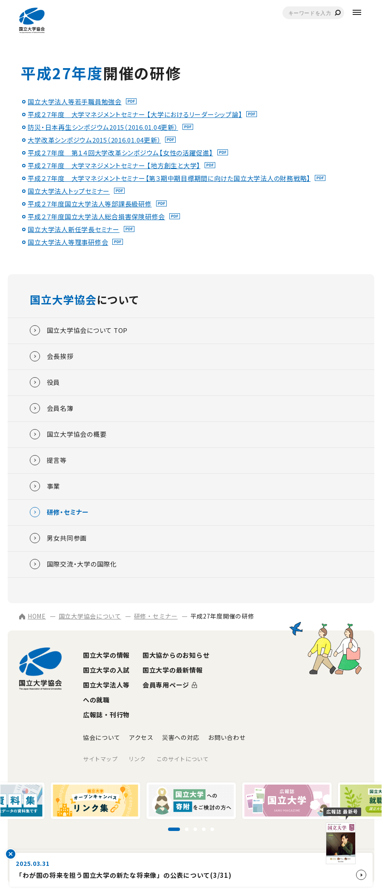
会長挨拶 (52, 356)
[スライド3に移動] (195, 829)
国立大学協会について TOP (79, 330)
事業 (45, 486)
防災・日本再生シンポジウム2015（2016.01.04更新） (103, 127)
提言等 (48, 460)
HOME (32, 616)
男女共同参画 (58, 538)
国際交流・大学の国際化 (73, 564)
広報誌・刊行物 (106, 714)
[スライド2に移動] (186, 829)
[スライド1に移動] (174, 829)
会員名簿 (52, 408)
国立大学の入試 (106, 669)
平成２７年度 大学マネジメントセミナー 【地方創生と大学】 (114, 165)
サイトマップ (100, 759)
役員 (45, 382)
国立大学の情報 (106, 654)
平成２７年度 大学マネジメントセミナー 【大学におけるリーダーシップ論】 (135, 114)
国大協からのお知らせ (176, 654)
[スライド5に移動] (212, 829)
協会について (101, 737)
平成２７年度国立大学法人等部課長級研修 (89, 203)
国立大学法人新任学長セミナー (74, 229)
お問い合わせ (226, 737)
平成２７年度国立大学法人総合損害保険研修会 (96, 216)
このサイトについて (183, 759)
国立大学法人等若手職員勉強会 (75, 101)
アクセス (141, 737)
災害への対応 (181, 737)
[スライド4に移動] (203, 829)
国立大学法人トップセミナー (69, 190)
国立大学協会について (90, 616)
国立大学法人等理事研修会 (68, 242)
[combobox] (313, 12)
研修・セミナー (59, 512)
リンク (137, 759)
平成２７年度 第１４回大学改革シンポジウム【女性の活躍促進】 (120, 152)
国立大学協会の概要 (68, 434)
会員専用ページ (166, 684)
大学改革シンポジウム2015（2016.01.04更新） (94, 139)
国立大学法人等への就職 (106, 692)
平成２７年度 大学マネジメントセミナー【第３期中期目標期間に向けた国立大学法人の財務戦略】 (169, 178)
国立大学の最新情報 (173, 669)
